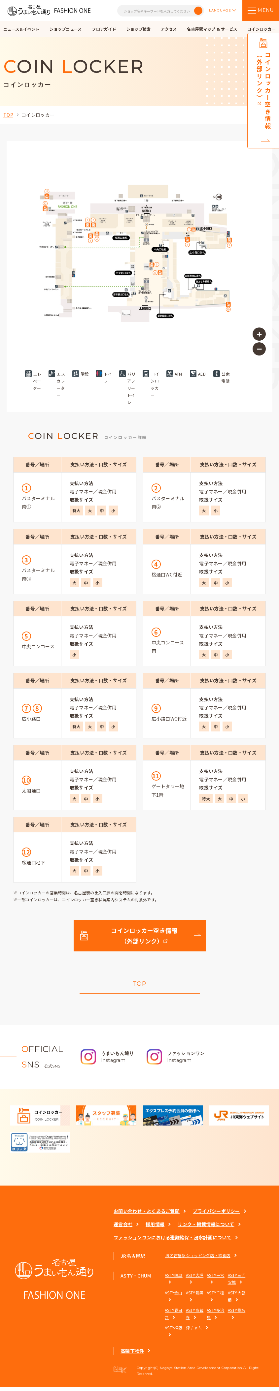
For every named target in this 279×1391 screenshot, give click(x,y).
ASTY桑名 (237, 1314)
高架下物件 (132, 1355)
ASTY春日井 (174, 1318)
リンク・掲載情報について (206, 1228)
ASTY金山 (174, 1297)
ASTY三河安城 (237, 1283)
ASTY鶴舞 (195, 1297)
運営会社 (123, 1228)
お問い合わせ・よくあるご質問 (147, 1215)
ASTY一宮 (216, 1279)
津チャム (194, 1332)
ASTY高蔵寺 (195, 1318)
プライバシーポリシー (216, 1215)
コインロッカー (37, 114)
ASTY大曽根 (237, 1300)
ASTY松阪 (174, 1332)
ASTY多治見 (216, 1318)
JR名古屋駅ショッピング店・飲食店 (197, 1259)
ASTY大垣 (195, 1279)
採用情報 (155, 1228)
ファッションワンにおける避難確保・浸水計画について (172, 1242)
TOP (8, 114)
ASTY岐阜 (174, 1279)
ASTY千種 (216, 1297)
